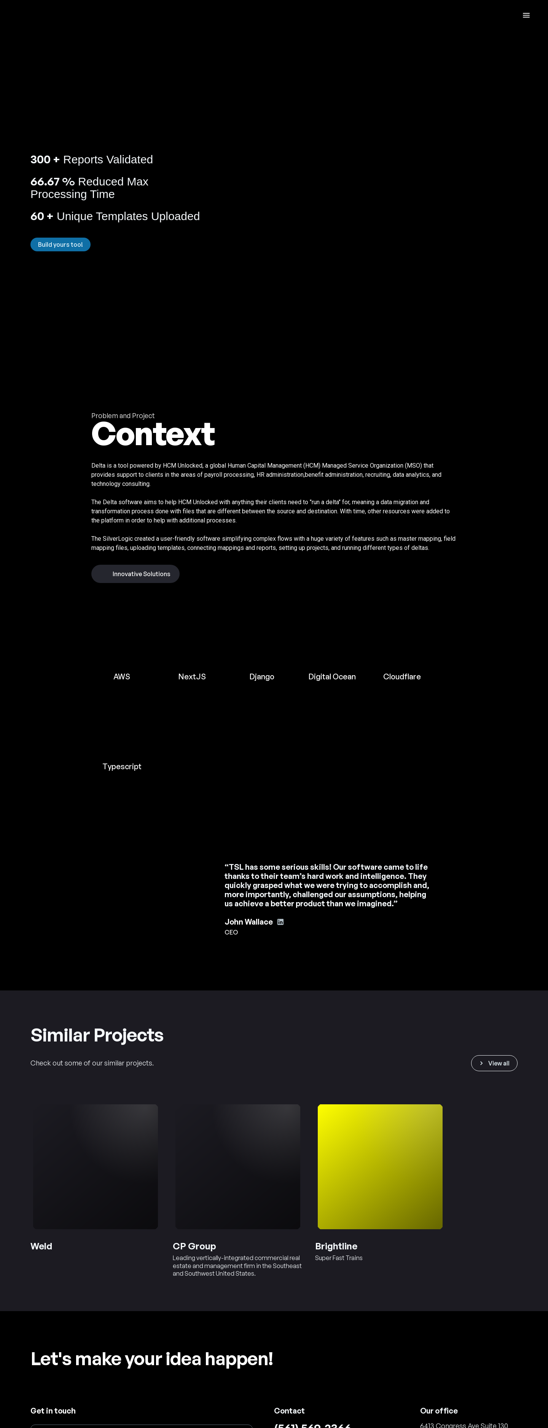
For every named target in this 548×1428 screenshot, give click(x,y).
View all (494, 1063)
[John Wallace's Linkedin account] (280, 921)
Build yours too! (60, 244)
